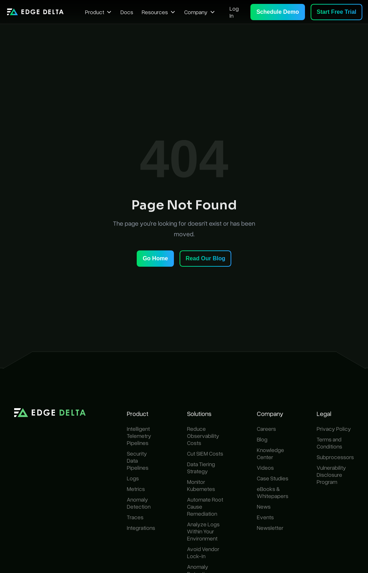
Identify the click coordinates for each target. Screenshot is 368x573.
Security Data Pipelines (137, 460)
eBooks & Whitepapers (272, 492)
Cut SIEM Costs (205, 453)
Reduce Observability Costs (203, 435)
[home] (35, 11)
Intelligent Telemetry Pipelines (139, 435)
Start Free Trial (336, 12)
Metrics (136, 488)
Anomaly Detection (139, 503)
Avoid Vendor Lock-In (203, 552)
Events (265, 517)
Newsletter (270, 527)
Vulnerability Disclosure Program (331, 474)
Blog (262, 439)
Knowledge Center (270, 453)
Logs (133, 478)
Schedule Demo (277, 12)
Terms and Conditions (329, 443)
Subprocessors (335, 457)
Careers (266, 428)
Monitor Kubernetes (201, 485)
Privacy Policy (334, 428)
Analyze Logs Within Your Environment (203, 531)
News (264, 506)
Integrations (141, 527)
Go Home (155, 258)
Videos (265, 467)
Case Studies (272, 478)
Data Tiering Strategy (201, 468)
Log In (234, 12)
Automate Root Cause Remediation (205, 506)
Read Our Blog (205, 258)
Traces (135, 517)
